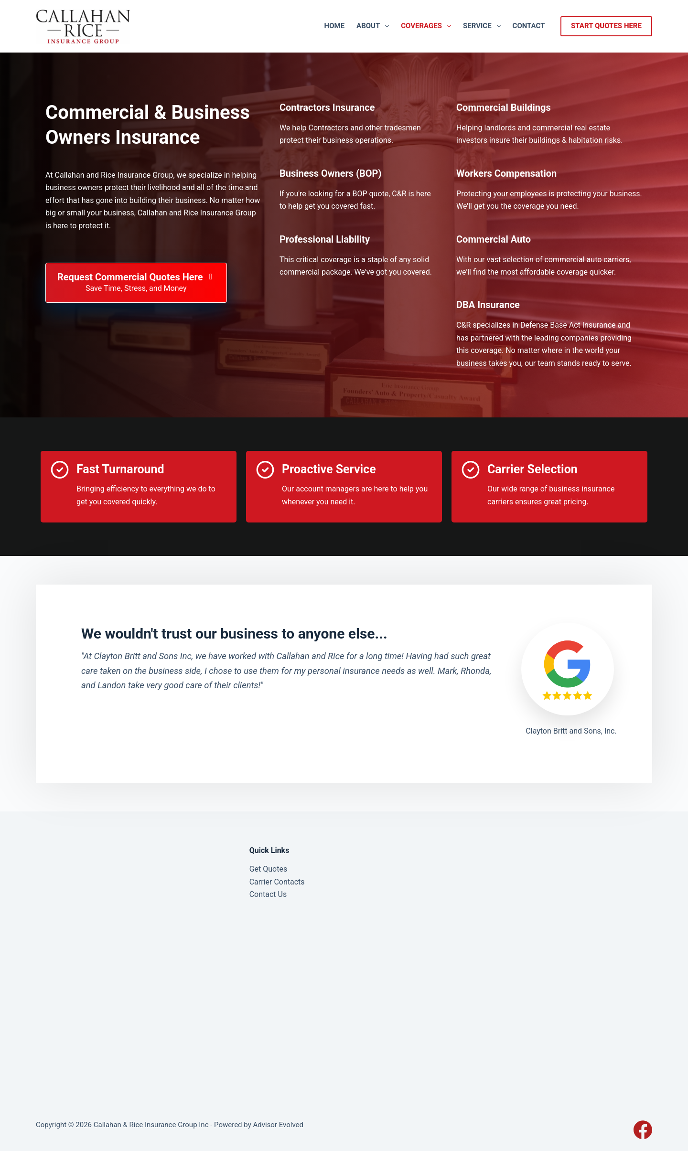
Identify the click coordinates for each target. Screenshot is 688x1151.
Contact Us (268, 894)
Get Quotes (268, 869)
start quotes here (606, 25)
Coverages (428, 26)
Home (334, 25)
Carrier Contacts (277, 881)
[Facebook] (643, 1129)
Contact (529, 25)
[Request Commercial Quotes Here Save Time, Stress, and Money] (136, 283)
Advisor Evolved (278, 1124)
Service (484, 26)
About (374, 26)
